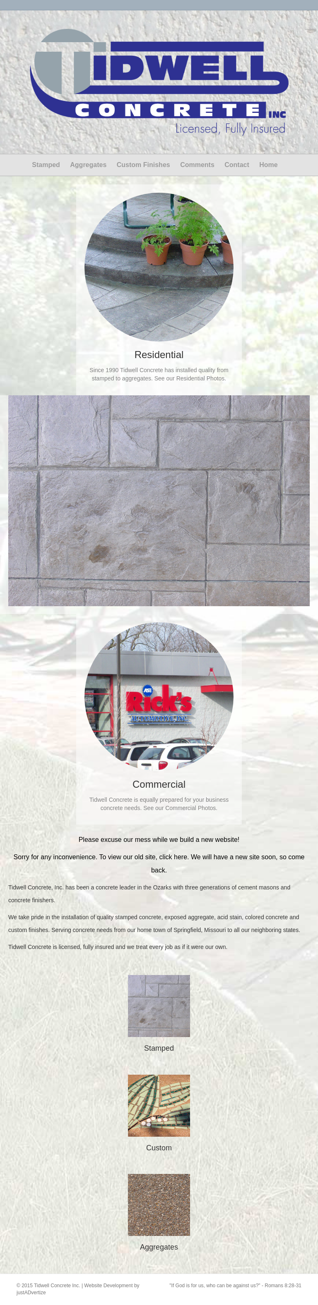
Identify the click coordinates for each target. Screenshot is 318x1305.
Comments (197, 164)
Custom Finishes (143, 164)
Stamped (46, 164)
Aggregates (88, 164)
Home (268, 164)
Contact (236, 164)
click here (173, 856)
